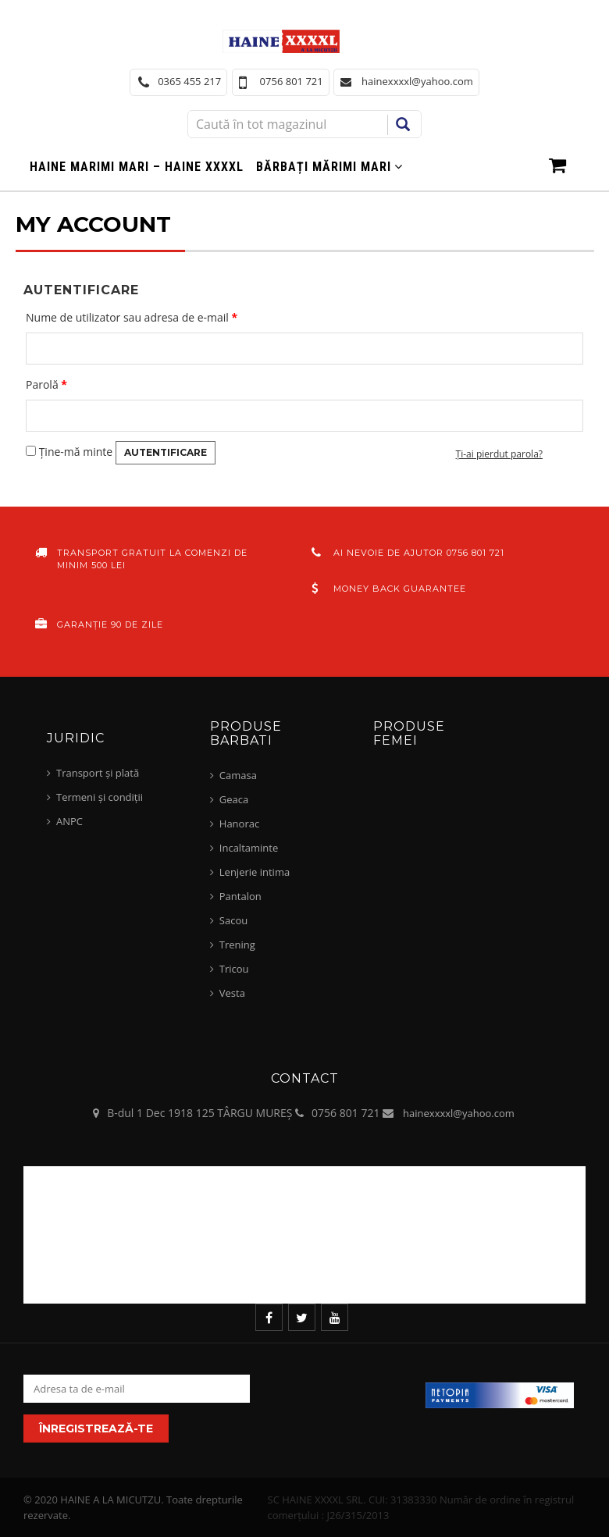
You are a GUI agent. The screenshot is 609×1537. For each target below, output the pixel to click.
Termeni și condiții (99, 797)
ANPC (69, 821)
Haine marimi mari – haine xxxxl (137, 166)
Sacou (233, 920)
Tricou (234, 969)
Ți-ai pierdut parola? (499, 454)
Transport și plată (97, 773)
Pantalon (240, 896)
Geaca (233, 799)
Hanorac (239, 824)
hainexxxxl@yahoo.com (459, 1113)
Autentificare (165, 452)
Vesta (232, 993)
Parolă (46, 384)
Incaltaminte (248, 848)
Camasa (238, 775)
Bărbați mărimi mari (323, 166)
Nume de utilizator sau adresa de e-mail (131, 317)
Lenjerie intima (254, 872)
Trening (237, 944)
